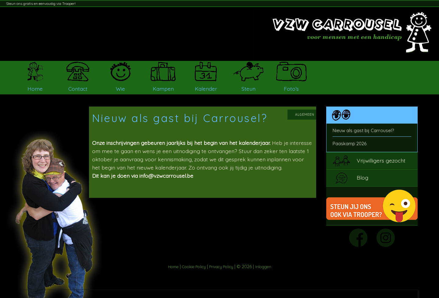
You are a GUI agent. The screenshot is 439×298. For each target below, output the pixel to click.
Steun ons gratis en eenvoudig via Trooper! (41, 3)
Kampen (163, 88)
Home (35, 88)
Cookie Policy (194, 266)
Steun (248, 88)
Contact (77, 88)
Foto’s (291, 88)
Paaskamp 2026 (349, 143)
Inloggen (263, 266)
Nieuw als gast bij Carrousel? (363, 130)
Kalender (206, 88)
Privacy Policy (221, 266)
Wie (120, 88)
